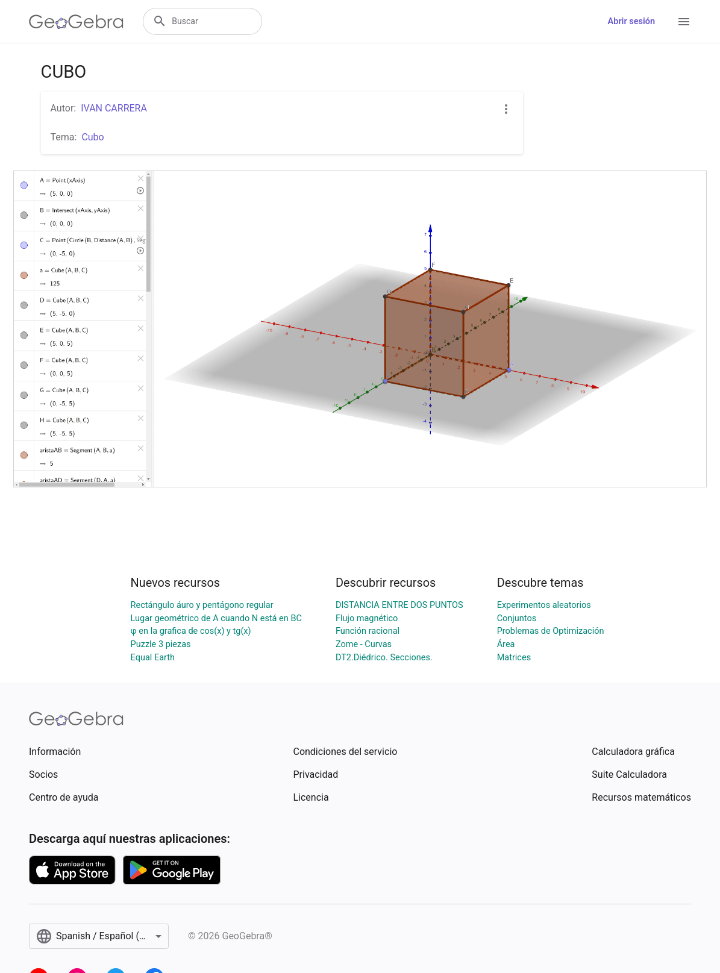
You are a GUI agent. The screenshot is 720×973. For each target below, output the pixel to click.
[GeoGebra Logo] (76, 21)
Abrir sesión (631, 21)
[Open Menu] (684, 21)
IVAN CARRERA (114, 108)
